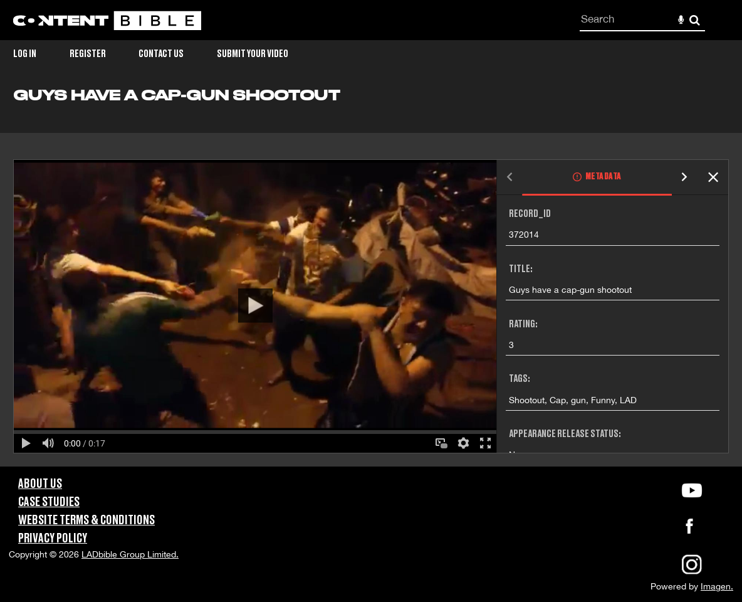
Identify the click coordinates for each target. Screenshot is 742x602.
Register (88, 54)
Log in (24, 54)
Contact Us (161, 54)
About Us (40, 484)
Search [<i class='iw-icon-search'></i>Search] (694, 20)
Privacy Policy (52, 538)
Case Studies (49, 502)
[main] (371, 277)
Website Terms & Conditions (86, 520)
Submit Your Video (252, 54)
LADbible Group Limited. (130, 554)
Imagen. (717, 586)
